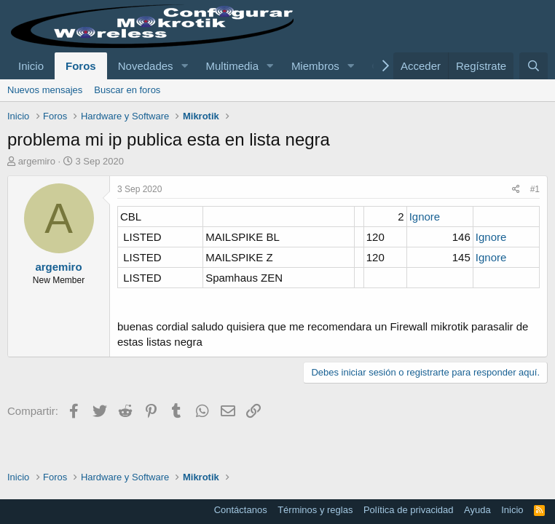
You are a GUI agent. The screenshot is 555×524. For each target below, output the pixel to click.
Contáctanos (240, 509)
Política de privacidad (408, 509)
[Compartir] (516, 189)
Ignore (425, 216)
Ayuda (477, 509)
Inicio (31, 66)
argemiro (36, 161)
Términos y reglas (315, 509)
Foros (81, 66)
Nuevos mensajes (44, 89)
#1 (535, 189)
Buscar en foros (127, 89)
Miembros (315, 66)
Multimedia (232, 66)
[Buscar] (533, 65)
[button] (184, 65)
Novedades (145, 66)
